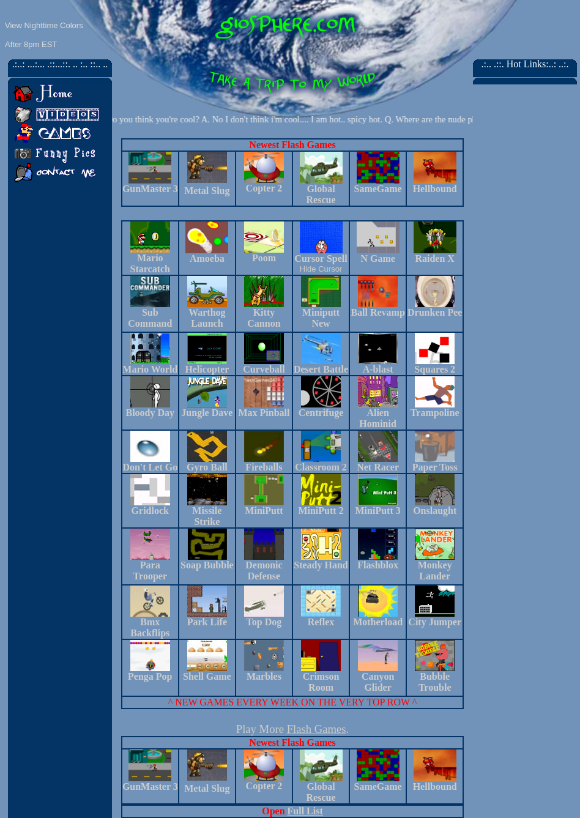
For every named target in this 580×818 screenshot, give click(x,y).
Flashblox (377, 565)
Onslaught (434, 510)
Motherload (378, 622)
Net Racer (378, 467)
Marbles (264, 676)
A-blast (378, 369)
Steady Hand (321, 565)
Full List (305, 811)
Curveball (263, 369)
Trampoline (435, 412)
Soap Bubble (207, 565)
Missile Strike (206, 516)
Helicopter (207, 369)
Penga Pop (150, 676)
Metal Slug (206, 190)
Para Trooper (150, 570)
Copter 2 (264, 188)
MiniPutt (264, 510)
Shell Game (207, 676)
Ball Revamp (377, 308)
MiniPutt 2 (320, 510)
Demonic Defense (263, 570)
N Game (377, 258)
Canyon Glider (378, 682)
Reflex (321, 622)
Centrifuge (321, 412)
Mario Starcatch (150, 263)
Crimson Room (321, 682)
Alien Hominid (377, 418)
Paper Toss (435, 467)
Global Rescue (321, 194)
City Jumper (434, 622)
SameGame (378, 189)
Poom (264, 258)
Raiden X (434, 258)
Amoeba (207, 258)
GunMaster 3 (150, 189)
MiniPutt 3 (377, 510)
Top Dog (264, 622)
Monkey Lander (435, 570)
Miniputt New (321, 314)
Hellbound (435, 189)
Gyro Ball (207, 467)
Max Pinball (263, 412)
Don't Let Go (149, 467)
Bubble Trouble (435, 682)
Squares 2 (434, 369)
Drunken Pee (434, 308)
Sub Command (150, 318)
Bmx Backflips (149, 627)
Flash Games (316, 729)
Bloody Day (150, 412)
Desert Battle (321, 369)
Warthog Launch (206, 318)
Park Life (207, 622)
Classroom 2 (321, 467)
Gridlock (150, 510)
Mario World (149, 369)
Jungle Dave (206, 412)
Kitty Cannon (264, 314)
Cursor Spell (320, 258)
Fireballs (263, 467)
